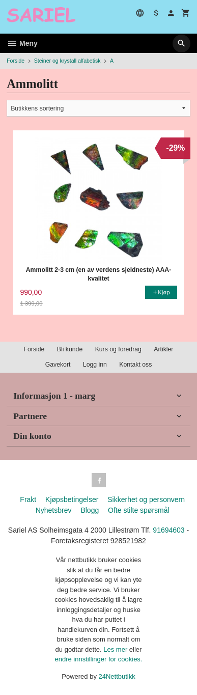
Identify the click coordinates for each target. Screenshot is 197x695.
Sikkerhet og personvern (146, 499)
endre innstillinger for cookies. (99, 659)
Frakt (28, 499)
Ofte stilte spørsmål (139, 510)
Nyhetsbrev (54, 510)
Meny (22, 43)
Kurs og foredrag (118, 349)
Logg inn (95, 364)
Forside (15, 61)
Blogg (89, 510)
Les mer (116, 649)
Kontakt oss (135, 364)
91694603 (168, 530)
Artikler (163, 349)
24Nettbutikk (117, 676)
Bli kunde (69, 349)
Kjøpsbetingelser (71, 499)
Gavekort (58, 364)
